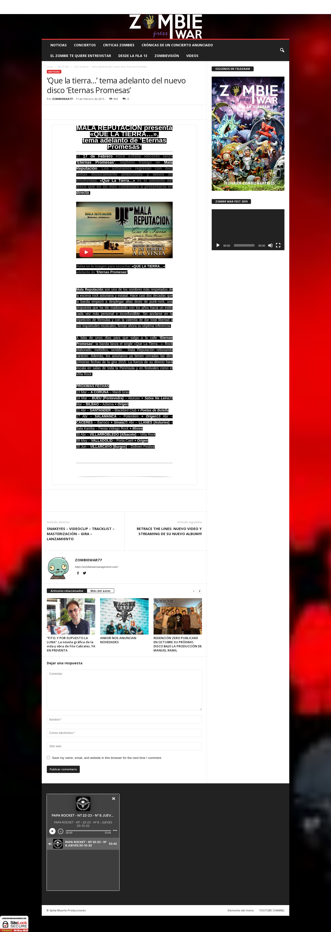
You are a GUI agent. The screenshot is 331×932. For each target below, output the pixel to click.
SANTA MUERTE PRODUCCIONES (124, 3)
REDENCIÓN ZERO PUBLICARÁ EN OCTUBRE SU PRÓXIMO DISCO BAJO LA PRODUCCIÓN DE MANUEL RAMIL (177, 644)
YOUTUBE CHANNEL (272, 910)
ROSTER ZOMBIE (249, 3)
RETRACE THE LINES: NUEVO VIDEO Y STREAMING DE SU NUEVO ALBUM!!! (169, 531)
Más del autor (100, 591)
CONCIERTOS (85, 45)
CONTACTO (226, 3)
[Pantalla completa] (278, 245)
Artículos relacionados (67, 591)
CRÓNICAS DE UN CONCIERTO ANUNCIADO (177, 45)
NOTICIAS (58, 45)
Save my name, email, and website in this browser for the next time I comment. (107, 758)
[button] (282, 50)
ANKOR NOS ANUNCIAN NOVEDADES (118, 640)
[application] (248, 229)
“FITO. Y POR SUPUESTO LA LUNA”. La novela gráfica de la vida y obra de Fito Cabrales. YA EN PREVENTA (71, 644)
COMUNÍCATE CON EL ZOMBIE (170, 3)
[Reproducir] (218, 245)
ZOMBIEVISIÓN (166, 55)
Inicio (50, 66)
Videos (192, 55)
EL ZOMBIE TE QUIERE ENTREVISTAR (80, 55)
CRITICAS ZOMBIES (118, 45)
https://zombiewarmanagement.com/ (96, 566)
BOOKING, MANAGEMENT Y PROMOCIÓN (70, 3)
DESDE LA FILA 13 (132, 55)
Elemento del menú (241, 910)
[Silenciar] (270, 245)
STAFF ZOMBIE (205, 3)
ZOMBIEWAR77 (62, 99)
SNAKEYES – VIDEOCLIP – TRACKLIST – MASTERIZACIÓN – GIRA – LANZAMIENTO (80, 533)
